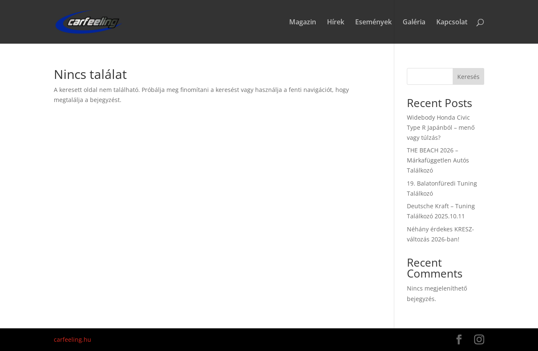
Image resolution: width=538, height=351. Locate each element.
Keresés (468, 77)
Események (373, 22)
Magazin (302, 22)
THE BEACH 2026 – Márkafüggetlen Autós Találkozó (438, 160)
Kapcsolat (451, 22)
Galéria (414, 22)
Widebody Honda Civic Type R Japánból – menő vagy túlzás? (441, 127)
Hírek (335, 22)
